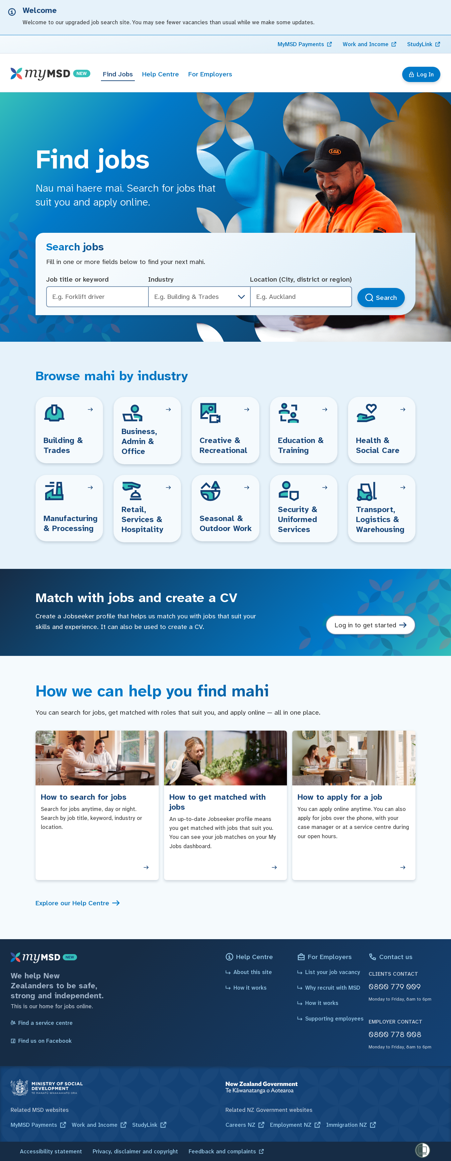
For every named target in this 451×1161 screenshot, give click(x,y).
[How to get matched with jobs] (225, 805)
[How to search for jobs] (97, 805)
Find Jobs (118, 74)
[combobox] (301, 296)
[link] (305, 44)
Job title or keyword (77, 279)
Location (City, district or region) (301, 279)
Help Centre (160, 74)
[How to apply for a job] (353, 805)
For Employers (210, 74)
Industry (161, 279)
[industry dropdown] (241, 297)
